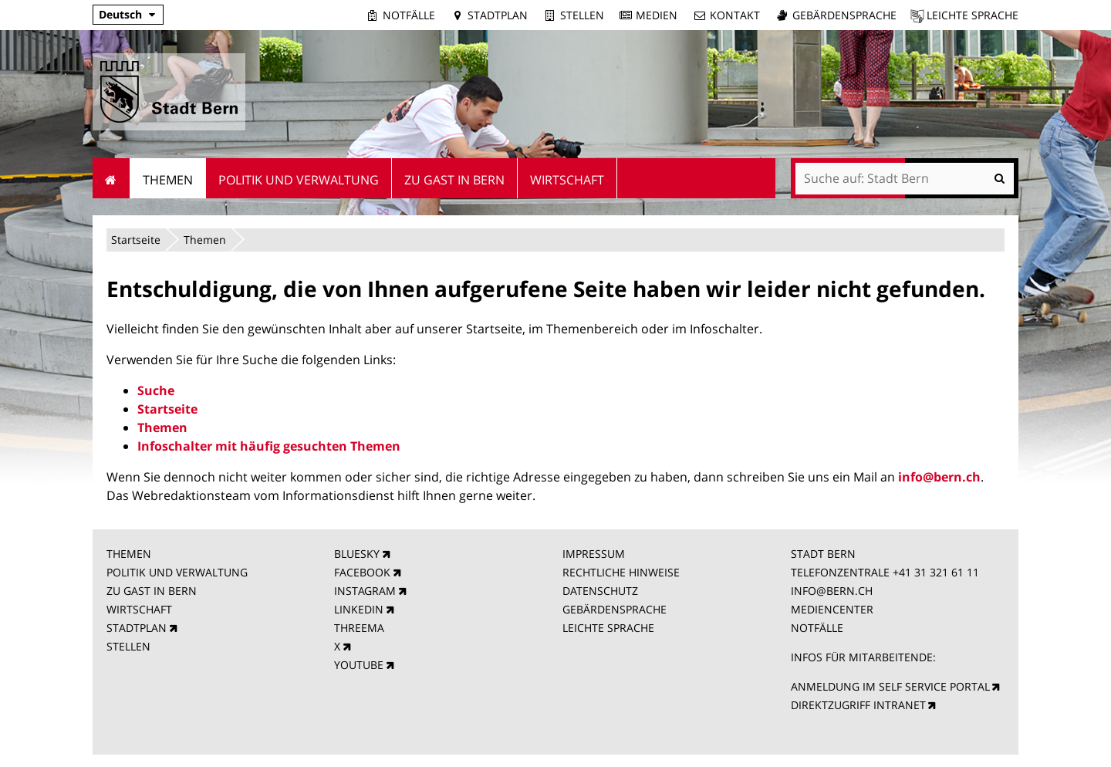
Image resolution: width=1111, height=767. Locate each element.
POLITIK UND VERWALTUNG (177, 572)
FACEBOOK (362, 572)
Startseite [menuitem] (111, 178)
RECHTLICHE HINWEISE (621, 572)
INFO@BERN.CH (832, 590)
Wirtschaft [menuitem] (567, 179)
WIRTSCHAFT (139, 609)
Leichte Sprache (972, 15)
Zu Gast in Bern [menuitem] (454, 179)
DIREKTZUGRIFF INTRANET (858, 705)
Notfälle (409, 15)
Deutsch (120, 14)
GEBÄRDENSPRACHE (614, 609)
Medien (656, 15)
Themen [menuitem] (168, 179)
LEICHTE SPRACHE (608, 627)
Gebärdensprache (844, 15)
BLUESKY (357, 553)
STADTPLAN (136, 627)
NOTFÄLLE (817, 627)
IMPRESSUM (593, 553)
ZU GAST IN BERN (151, 590)
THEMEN (128, 553)
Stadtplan (498, 15)
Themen (205, 239)
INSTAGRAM (365, 590)
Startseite (135, 239)
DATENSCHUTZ (600, 590)
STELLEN (128, 646)
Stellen (582, 15)
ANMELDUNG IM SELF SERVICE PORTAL (890, 686)
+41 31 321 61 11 (936, 572)
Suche (155, 390)
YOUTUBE (358, 664)
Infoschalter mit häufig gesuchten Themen (268, 446)
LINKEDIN (358, 609)
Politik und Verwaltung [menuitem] (298, 179)
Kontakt (735, 15)
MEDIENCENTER (832, 609)
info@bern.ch (939, 476)
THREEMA (359, 627)
